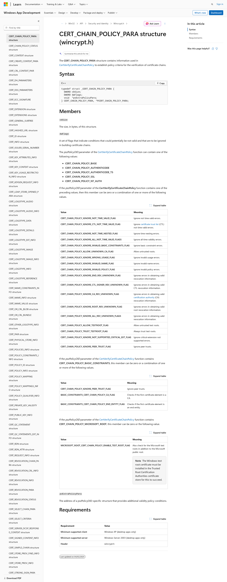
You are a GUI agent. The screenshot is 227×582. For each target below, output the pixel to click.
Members (193, 33)
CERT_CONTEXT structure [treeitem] (21, 55)
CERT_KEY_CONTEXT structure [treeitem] (23, 166)
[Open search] (212, 4)
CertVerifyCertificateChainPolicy (76, 65)
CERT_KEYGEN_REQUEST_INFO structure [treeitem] (23, 184)
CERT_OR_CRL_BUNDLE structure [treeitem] (20, 316)
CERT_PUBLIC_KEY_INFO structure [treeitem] (20, 416)
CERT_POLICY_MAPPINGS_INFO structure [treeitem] (23, 388)
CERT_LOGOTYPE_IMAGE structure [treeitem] (21, 251)
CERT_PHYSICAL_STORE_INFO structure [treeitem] (23, 341)
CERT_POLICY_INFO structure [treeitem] (23, 370)
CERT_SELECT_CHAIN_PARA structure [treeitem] (22, 511)
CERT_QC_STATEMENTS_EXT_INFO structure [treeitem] (24, 436)
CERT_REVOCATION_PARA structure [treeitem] (21, 491)
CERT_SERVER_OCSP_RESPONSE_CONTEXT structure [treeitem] (24, 530)
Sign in (220, 4)
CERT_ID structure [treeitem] (17, 136)
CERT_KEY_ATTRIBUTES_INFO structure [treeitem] (23, 159)
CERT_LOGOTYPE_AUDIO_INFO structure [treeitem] (24, 213)
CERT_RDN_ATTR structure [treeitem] (21, 449)
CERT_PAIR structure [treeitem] (18, 334)
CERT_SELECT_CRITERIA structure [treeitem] (20, 520)
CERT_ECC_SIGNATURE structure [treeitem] (20, 101)
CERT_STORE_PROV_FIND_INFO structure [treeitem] (24, 555)
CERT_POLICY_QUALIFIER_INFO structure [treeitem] (24, 397)
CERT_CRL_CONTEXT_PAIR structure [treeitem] (21, 72)
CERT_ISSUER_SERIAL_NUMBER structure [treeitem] (24, 149)
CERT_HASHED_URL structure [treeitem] (23, 130)
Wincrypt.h (119, 23)
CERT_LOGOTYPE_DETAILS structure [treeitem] (21, 232)
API (81, 23)
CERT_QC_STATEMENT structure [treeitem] (19, 426)
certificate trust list (150, 224)
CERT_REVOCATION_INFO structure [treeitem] (21, 482)
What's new (200, 12)
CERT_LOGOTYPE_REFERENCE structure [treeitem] (23, 280)
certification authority (144, 297)
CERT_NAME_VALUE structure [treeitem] (23, 303)
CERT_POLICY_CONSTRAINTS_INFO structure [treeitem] (24, 357)
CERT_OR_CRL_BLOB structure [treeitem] (23, 309)
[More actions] (165, 23)
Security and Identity (98, 23)
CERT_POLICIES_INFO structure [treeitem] (24, 349)
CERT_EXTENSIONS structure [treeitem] (23, 115)
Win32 (71, 23)
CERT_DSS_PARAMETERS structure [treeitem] (21, 91)
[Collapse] (38, 21)
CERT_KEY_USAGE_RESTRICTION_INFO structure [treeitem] (23, 174)
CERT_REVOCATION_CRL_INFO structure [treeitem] (23, 472)
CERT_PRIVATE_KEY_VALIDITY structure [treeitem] (23, 407)
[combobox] (21, 27)
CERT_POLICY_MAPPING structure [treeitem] (21, 378)
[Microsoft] (6, 4)
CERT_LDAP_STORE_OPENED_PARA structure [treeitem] (24, 193)
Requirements (195, 37)
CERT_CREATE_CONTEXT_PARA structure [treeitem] (23, 63)
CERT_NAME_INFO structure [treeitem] (22, 297)
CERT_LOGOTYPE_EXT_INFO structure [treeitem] (22, 241)
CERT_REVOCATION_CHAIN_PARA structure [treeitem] (24, 462)
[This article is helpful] (213, 48)
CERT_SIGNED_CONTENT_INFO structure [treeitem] (24, 539)
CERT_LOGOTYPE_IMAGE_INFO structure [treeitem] (24, 261)
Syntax (192, 29)
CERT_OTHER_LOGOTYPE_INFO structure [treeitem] (24, 326)
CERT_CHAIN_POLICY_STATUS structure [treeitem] (23, 47)
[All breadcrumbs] (62, 23)
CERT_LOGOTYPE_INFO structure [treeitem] (20, 270)
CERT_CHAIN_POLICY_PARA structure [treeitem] (22, 38)
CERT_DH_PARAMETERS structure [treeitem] (20, 82)
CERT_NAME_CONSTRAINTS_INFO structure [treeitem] (24, 290)
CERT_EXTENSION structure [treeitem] (22, 109)
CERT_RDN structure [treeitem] (18, 443)
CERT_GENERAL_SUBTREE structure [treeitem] (21, 122)
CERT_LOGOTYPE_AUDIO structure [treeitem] (21, 203)
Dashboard (216, 12)
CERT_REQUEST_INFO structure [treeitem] (24, 455)
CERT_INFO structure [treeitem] (19, 141)
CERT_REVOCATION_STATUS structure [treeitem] (22, 501)
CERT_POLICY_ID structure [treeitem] (22, 364)
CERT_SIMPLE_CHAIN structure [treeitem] (24, 547)
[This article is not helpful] (216, 48)
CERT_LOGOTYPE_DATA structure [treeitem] (20, 222)
